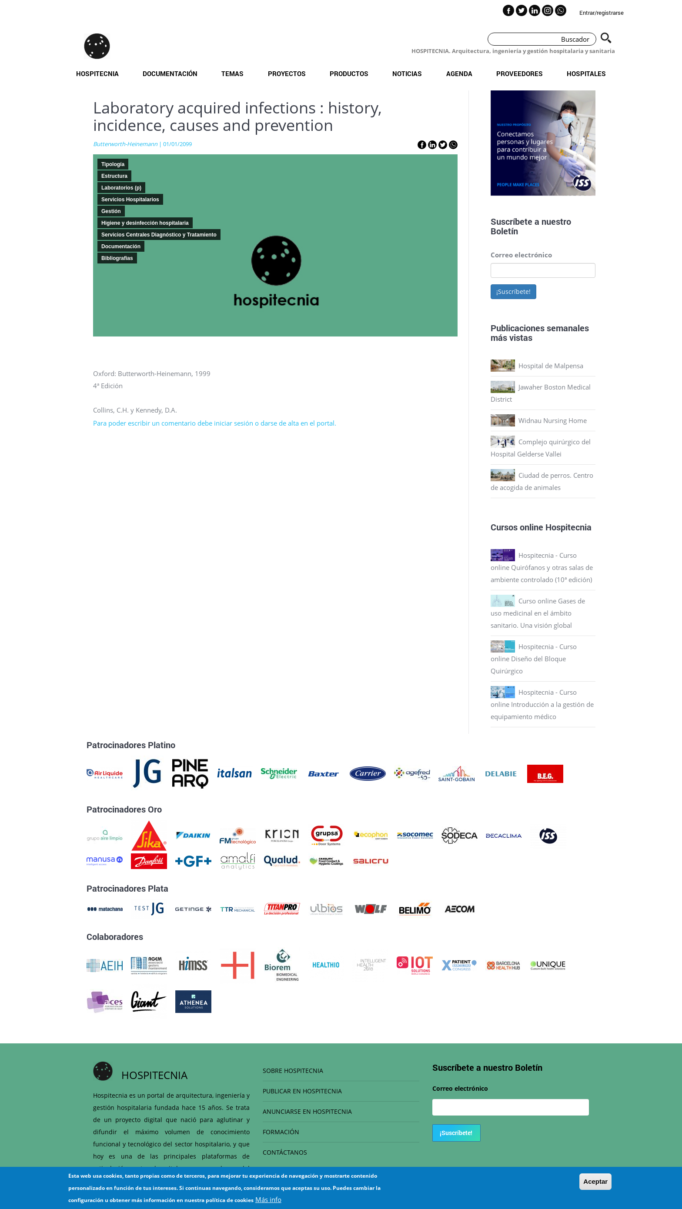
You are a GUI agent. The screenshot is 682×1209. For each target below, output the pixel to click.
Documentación (170, 73)
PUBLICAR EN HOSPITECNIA (302, 1091)
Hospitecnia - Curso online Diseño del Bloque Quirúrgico (534, 658)
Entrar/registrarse (601, 13)
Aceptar (595, 1181)
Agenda (459, 73)
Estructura (114, 176)
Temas (232, 73)
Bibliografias (117, 258)
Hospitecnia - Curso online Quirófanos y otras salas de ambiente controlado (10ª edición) (542, 567)
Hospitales (586, 73)
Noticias (407, 73)
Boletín (504, 230)
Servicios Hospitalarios (130, 200)
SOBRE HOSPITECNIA (293, 1070)
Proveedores (519, 73)
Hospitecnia (97, 73)
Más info (268, 1199)
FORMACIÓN (281, 1132)
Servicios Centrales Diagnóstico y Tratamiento (159, 235)
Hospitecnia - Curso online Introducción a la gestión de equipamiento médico (542, 704)
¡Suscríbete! (513, 291)
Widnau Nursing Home (552, 420)
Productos (349, 73)
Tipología (112, 164)
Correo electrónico (521, 254)
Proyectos (287, 73)
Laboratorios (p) (121, 188)
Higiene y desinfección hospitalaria (145, 223)
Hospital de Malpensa (550, 365)
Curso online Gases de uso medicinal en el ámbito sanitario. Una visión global (538, 612)
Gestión (111, 211)
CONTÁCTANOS (285, 1152)
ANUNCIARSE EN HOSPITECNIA (307, 1111)
